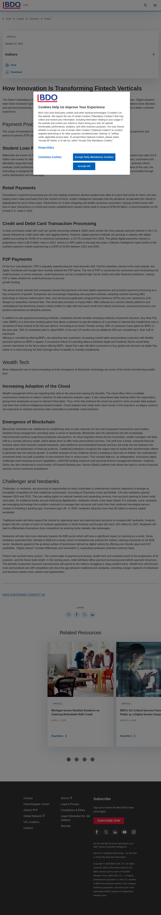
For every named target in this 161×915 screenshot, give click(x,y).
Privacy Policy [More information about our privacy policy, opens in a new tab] (46, 147)
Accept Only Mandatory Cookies (94, 157)
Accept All (84, 166)
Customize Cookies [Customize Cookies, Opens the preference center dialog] (50, 157)
